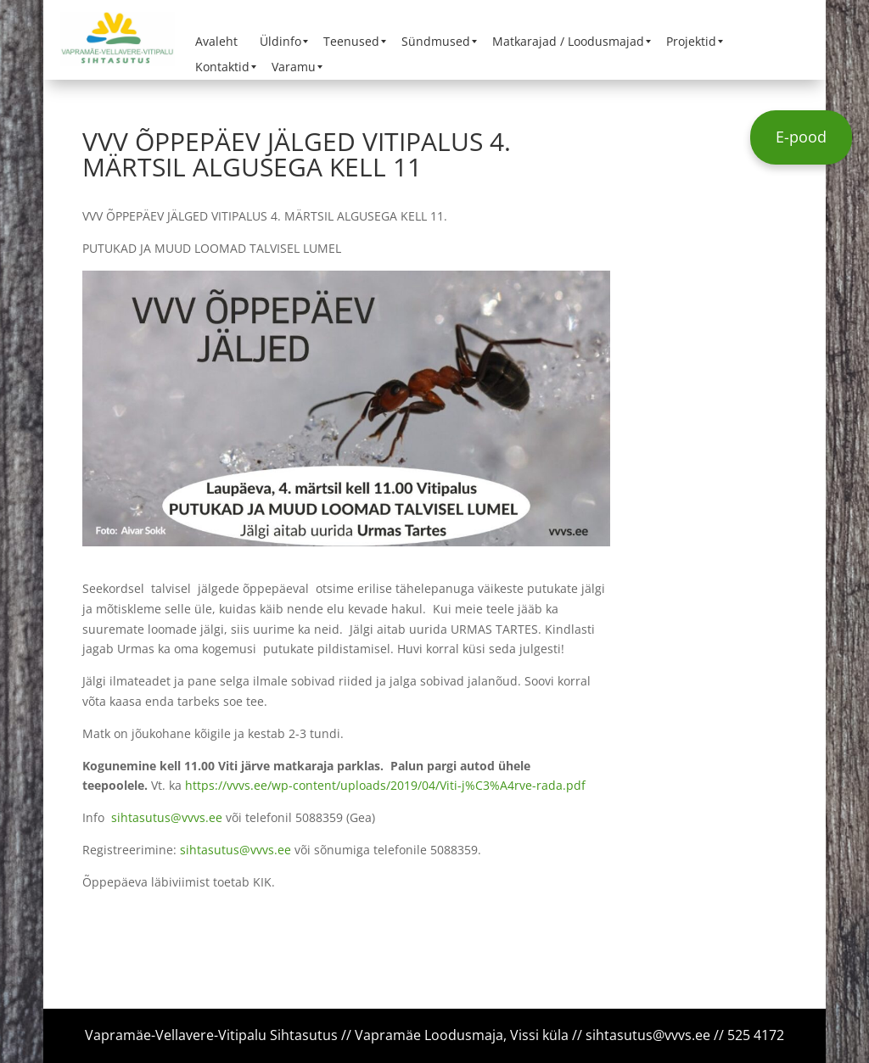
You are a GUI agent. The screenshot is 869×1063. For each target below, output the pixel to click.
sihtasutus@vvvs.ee (166, 817)
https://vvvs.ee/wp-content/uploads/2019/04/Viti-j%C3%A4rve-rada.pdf (385, 785)
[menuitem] (216, 41)
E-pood (801, 136)
